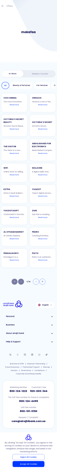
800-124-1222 (18, 391)
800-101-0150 (28, 411)
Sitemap (46, 367)
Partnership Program (31, 367)
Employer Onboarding (36, 364)
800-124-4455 (28, 401)
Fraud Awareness (12, 367)
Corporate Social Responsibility (28, 374)
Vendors (14, 370)
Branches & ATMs (17, 364)
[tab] (12, 73)
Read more (14, 105)
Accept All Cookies (28, 464)
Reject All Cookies (28, 457)
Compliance (39, 370)
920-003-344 (38, 391)
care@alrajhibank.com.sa (28, 421)
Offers (7, 6)
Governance (26, 370)
